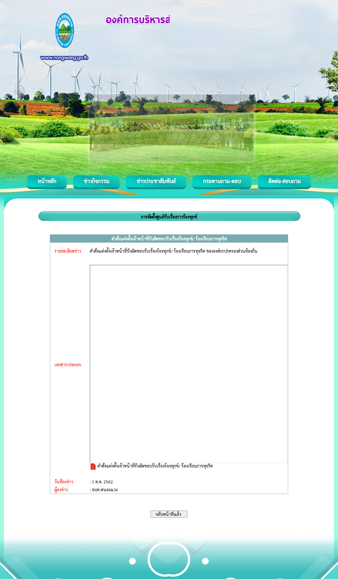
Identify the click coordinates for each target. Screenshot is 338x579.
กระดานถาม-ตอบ (222, 181)
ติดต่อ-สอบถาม (284, 181)
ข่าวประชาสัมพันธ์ (156, 181)
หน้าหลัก (46, 181)
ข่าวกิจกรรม (96, 181)
